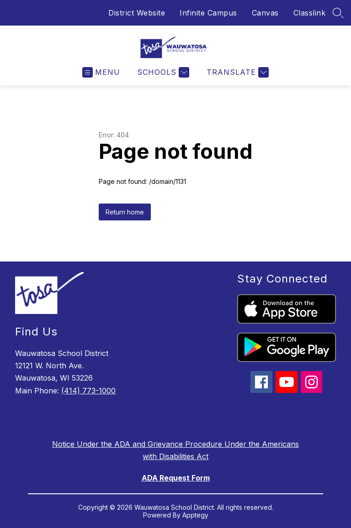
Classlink (309, 12)
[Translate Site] (236, 72)
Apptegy (195, 515)
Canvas (265, 12)
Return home (125, 212)
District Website (136, 12)
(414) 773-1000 (88, 390)
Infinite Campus (208, 12)
